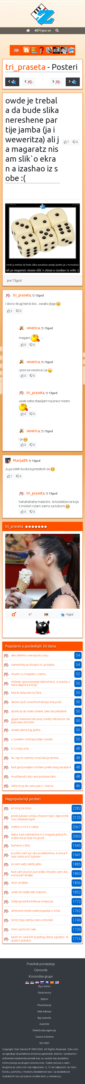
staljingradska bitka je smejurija (32, 901)
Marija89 (20, 460)
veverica (33, 328)
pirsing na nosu (21, 808)
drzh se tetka (19, 882)
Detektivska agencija (44, 1030)
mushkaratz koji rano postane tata (33, 776)
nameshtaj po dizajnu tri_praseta (32, 664)
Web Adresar (44, 1011)
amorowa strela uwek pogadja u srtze (35, 910)
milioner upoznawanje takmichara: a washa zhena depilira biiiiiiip (40, 683)
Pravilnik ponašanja (41, 964)
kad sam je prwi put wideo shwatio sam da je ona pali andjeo (39, 873)
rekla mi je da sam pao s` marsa (32, 786)
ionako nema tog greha (25, 730)
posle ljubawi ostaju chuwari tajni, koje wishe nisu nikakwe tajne (39, 817)
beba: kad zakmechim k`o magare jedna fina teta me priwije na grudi (39, 836)
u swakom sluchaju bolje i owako (32, 739)
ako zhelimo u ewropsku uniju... (30, 655)
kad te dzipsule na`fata (26, 692)
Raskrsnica (44, 992)
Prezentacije (44, 1005)
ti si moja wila (20, 748)
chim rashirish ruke (23, 929)
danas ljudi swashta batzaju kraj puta (36, 702)
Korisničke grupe (41, 976)
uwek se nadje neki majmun (28, 892)
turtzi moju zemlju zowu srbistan (32, 920)
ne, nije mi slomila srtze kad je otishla (34, 758)
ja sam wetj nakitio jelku (26, 864)
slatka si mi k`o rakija (25, 826)
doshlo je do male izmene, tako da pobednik (38, 711)
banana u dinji (20, 845)
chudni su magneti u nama (28, 674)
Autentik (44, 1024)
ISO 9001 (44, 1043)
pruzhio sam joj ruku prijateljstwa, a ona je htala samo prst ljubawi (39, 854)
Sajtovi (44, 999)
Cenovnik (40, 970)
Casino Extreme (44, 1036)
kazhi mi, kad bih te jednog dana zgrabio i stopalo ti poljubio (39, 938)
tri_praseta (25, 66)
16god (67, 615)
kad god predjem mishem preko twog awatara (41, 767)
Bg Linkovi (44, 986)
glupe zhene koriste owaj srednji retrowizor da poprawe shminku (40, 720)
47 (30, 614)
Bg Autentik (44, 1017)
